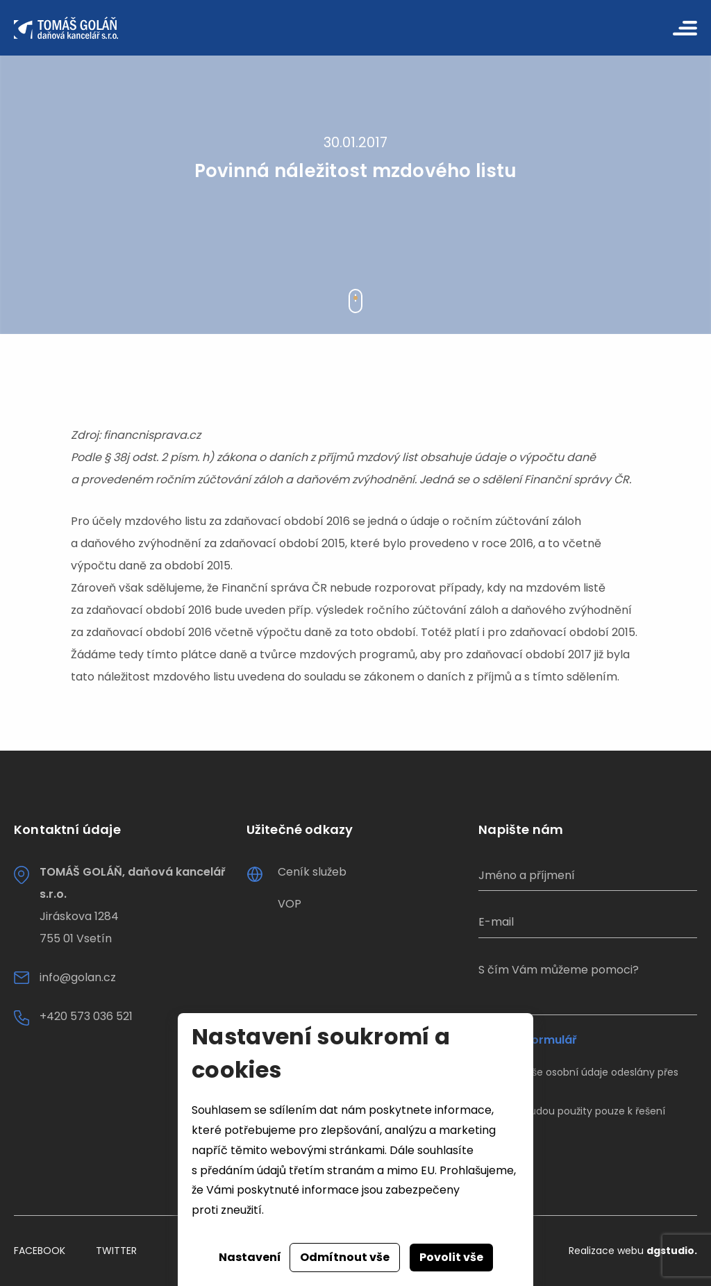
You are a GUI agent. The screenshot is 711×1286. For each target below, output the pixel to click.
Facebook (39, 1251)
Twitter (116, 1251)
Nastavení (250, 1257)
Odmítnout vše (345, 1257)
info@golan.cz (78, 977)
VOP (289, 904)
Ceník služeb (312, 872)
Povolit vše (451, 1257)
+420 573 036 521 (86, 1016)
